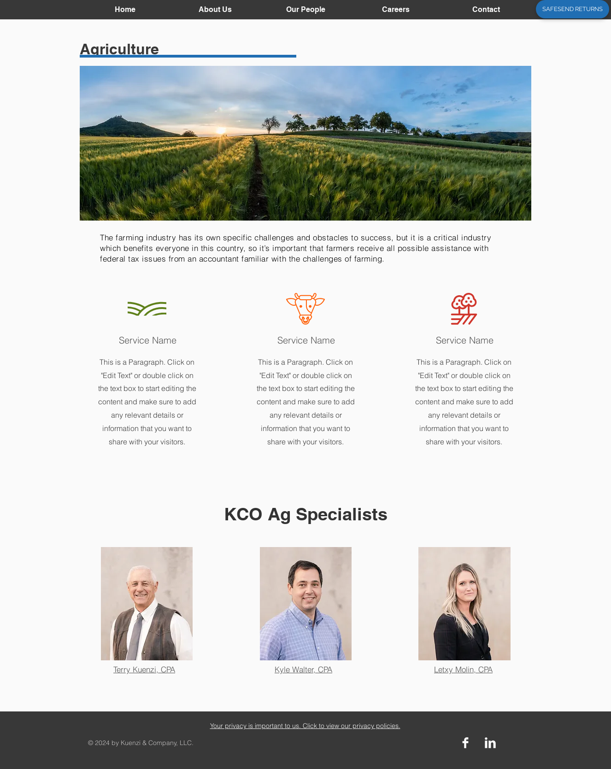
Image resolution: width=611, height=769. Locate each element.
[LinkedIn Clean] (490, 742)
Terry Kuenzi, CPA (144, 669)
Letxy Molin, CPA (463, 669)
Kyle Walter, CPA (303, 669)
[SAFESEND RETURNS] (572, 9)
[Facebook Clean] (465, 742)
